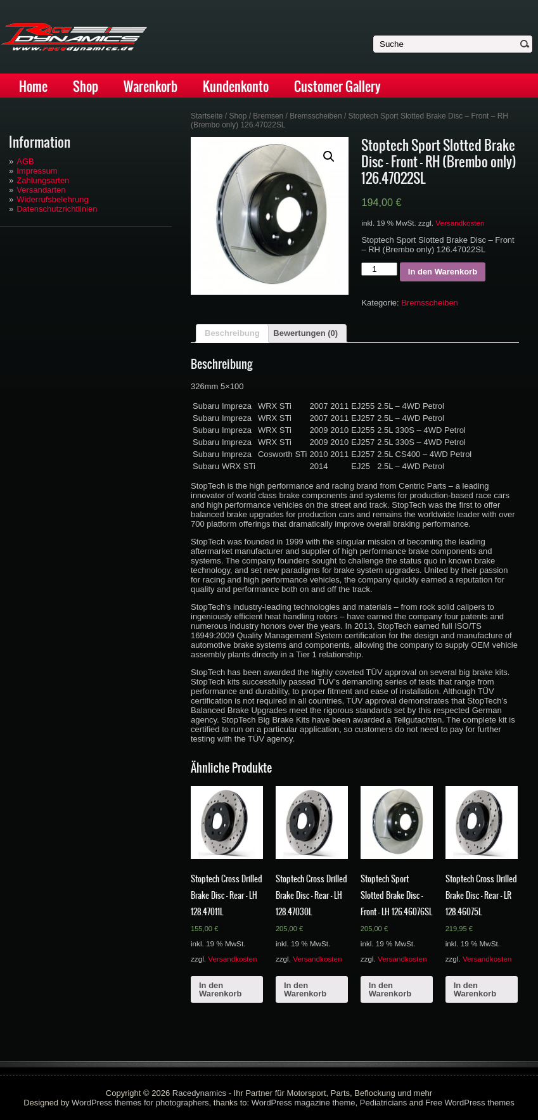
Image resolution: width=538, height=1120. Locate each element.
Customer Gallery (337, 86)
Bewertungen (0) (305, 333)
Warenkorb (150, 86)
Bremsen (268, 116)
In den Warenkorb (442, 271)
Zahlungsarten (42, 180)
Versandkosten (459, 223)
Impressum (36, 171)
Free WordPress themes (470, 1102)
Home (33, 86)
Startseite (207, 116)
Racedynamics (199, 1093)
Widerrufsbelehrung (52, 199)
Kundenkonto (236, 86)
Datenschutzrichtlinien (56, 209)
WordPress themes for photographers (140, 1102)
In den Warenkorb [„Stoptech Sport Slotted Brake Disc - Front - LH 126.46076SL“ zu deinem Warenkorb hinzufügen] (390, 989)
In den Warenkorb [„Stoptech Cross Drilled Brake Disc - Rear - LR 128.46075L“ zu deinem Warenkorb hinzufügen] (475, 989)
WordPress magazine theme (303, 1102)
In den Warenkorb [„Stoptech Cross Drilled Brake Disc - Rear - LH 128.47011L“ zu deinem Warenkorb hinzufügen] (220, 989)
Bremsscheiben (316, 116)
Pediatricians (383, 1102)
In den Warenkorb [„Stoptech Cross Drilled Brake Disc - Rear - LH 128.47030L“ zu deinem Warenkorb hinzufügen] (305, 989)
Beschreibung (232, 333)
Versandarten (40, 190)
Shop (85, 86)
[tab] (232, 333)
